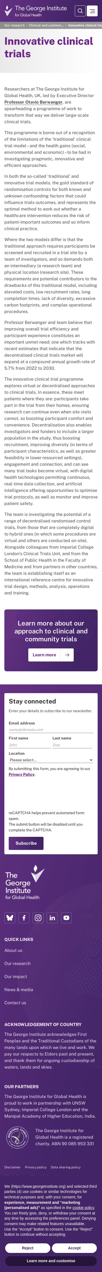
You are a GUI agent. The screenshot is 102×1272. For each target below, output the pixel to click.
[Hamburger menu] (92, 10)
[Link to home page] (24, 882)
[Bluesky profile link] (9, 917)
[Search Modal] (80, 10)
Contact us (15, 1002)
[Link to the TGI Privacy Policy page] (22, 774)
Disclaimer (12, 1167)
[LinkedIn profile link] (52, 917)
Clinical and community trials (46, 25)
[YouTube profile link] (66, 917)
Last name (61, 738)
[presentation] (50, 793)
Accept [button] (74, 1248)
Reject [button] (27, 1248)
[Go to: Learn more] (51, 654)
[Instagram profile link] (38, 917)
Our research (14, 25)
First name (18, 738)
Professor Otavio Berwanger (33, 102)
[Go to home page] (35, 10)
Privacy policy (36, 1167)
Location (16, 753)
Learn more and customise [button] (51, 1261)
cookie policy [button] (83, 1207)
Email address (22, 723)
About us (13, 950)
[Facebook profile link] (23, 917)
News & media (18, 989)
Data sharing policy (66, 1167)
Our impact (15, 976)
